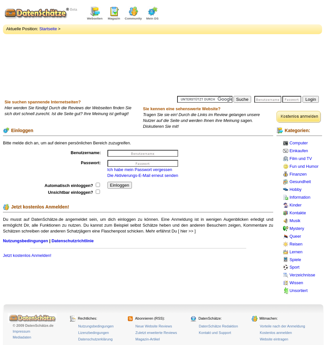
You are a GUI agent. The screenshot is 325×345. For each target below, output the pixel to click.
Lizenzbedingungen (93, 333)
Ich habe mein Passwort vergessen (139, 169)
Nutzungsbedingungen (25, 240)
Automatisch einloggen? (72, 185)
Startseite (48, 28)
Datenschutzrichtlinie (72, 240)
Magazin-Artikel (147, 339)
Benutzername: (86, 152)
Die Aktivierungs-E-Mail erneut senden (142, 175)
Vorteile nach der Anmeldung (282, 326)
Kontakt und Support (215, 333)
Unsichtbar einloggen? (74, 192)
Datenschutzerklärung (95, 339)
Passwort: (91, 162)
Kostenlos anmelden (276, 333)
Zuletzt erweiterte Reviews (156, 333)
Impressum (21, 331)
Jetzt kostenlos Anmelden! (27, 255)
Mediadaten (22, 337)
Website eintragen (274, 339)
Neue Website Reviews (153, 326)
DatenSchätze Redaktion (218, 326)
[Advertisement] (236, 48)
